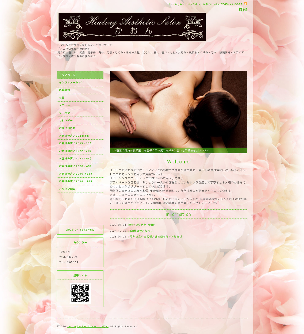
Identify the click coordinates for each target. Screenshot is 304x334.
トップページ (67, 75)
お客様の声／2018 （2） (76, 181)
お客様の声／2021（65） (75, 158)
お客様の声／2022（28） (75, 151)
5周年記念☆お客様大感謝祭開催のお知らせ (155, 236)
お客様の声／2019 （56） (76, 173)
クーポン (64, 113)
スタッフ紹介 (67, 189)
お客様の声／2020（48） (75, 166)
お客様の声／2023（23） (75, 143)
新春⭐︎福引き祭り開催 (141, 225)
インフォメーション (71, 82)
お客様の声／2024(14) (74, 135)
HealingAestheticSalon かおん (88, 326)
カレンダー (66, 120)
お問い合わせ (67, 128)
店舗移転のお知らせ (140, 230)
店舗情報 (64, 90)
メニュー (64, 105)
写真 (62, 97)
